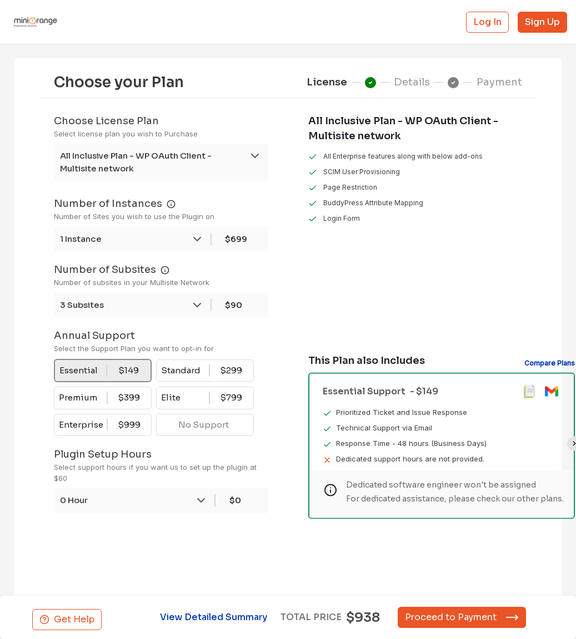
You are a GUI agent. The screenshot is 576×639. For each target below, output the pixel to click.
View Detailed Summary (210, 617)
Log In (487, 22)
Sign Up (542, 22)
